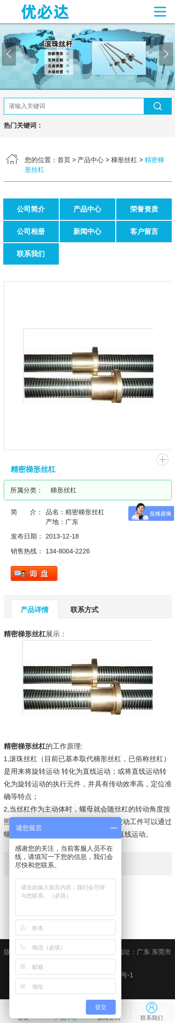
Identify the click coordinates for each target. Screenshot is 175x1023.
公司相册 (31, 231)
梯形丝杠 (124, 160)
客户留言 (144, 231)
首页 (63, 160)
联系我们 (31, 253)
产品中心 (90, 160)
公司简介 (31, 208)
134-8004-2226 (68, 551)
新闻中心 (87, 231)
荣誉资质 (144, 208)
